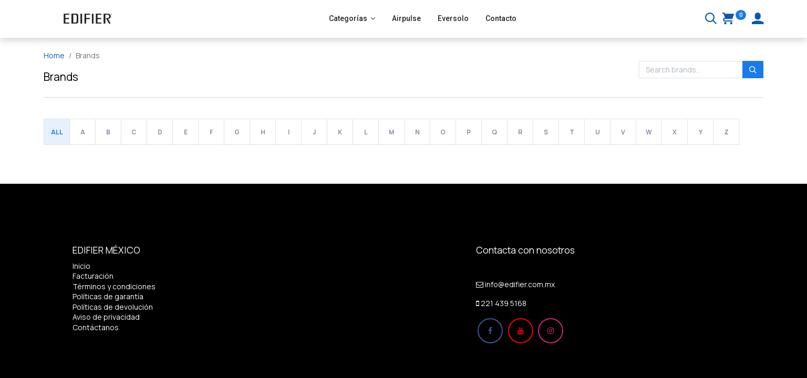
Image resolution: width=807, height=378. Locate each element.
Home (54, 55)
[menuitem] (406, 18)
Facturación (93, 276)
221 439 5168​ (503, 303)
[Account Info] (757, 20)
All (57, 132)
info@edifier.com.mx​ (520, 284)
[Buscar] (711, 20)
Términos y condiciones (114, 286)
